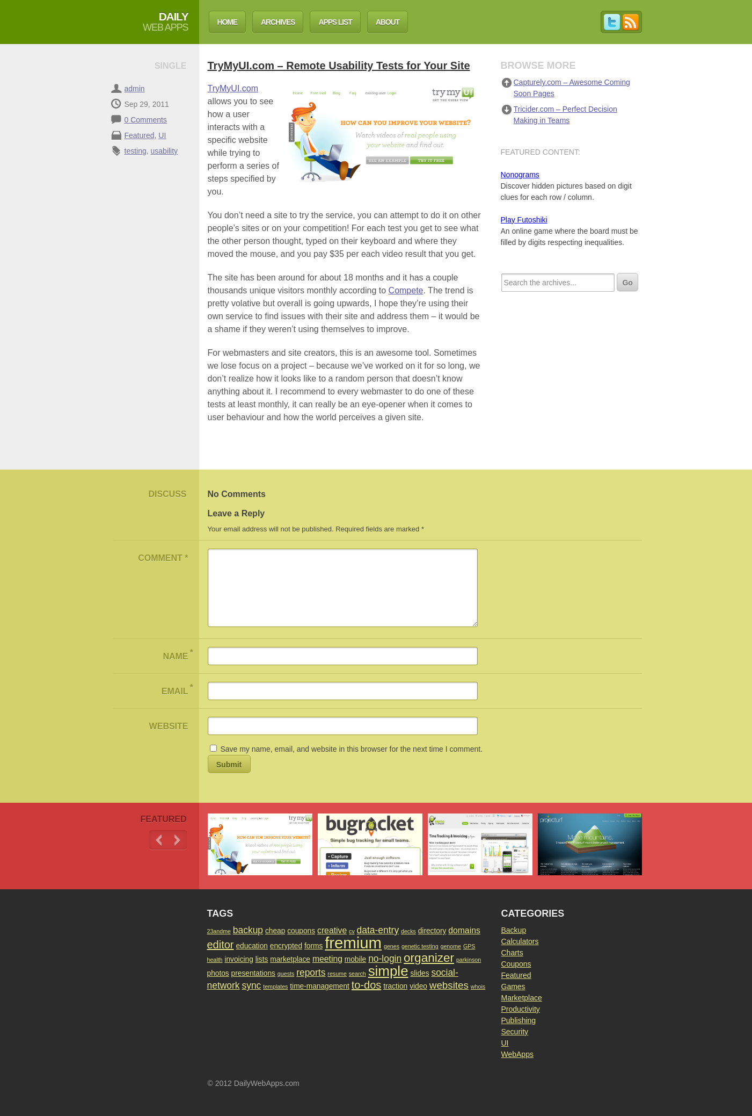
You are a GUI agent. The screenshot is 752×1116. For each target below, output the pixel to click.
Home (227, 22)
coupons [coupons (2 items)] (301, 931)
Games (513, 986)
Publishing (518, 1020)
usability (164, 151)
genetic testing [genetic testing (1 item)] (420, 946)
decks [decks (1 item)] (408, 931)
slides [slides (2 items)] (419, 973)
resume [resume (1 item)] (337, 973)
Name (177, 654)
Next (177, 840)
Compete (406, 290)
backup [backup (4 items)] (248, 930)
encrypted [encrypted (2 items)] (286, 946)
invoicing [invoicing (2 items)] (238, 959)
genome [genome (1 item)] (451, 946)
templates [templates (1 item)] (275, 986)
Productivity (520, 1009)
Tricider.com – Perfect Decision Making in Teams (565, 115)
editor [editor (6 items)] (220, 945)
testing (136, 151)
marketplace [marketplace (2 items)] (290, 959)
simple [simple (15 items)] (388, 970)
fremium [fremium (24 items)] (353, 943)
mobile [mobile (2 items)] (355, 959)
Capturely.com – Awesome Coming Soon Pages (572, 88)
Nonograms (520, 174)
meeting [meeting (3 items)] (327, 958)
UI (162, 135)
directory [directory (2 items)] (432, 931)
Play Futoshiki (524, 219)
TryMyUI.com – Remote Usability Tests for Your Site (339, 65)
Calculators (520, 941)
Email (177, 689)
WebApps (517, 1054)
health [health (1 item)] (215, 959)
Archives (278, 22)
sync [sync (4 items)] (251, 985)
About (387, 22)
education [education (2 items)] (252, 946)
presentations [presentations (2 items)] (253, 973)
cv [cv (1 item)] (352, 931)
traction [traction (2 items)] (395, 986)
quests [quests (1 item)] (286, 973)
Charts (512, 952)
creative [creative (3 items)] (332, 930)
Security (515, 1031)
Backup (514, 930)
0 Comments (146, 120)
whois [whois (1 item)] (478, 986)
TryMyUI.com (233, 88)
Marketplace (521, 997)
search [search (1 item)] (357, 973)
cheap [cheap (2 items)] (275, 931)
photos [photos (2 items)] (218, 973)
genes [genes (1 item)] (391, 946)
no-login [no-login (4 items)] (384, 958)
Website (168, 726)
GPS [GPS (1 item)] (469, 946)
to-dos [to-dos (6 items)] (367, 985)
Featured (140, 135)
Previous (158, 840)
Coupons (516, 964)
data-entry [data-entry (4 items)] (378, 930)
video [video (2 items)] (418, 986)
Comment (163, 558)
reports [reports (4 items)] (310, 972)
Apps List (335, 22)
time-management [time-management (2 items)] (319, 986)
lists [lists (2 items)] (261, 959)
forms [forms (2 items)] (313, 946)
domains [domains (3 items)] (464, 930)
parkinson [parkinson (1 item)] (468, 959)
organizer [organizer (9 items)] (429, 957)
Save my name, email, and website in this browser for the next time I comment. (351, 749)
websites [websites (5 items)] (449, 985)
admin (135, 88)
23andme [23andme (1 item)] (219, 931)
